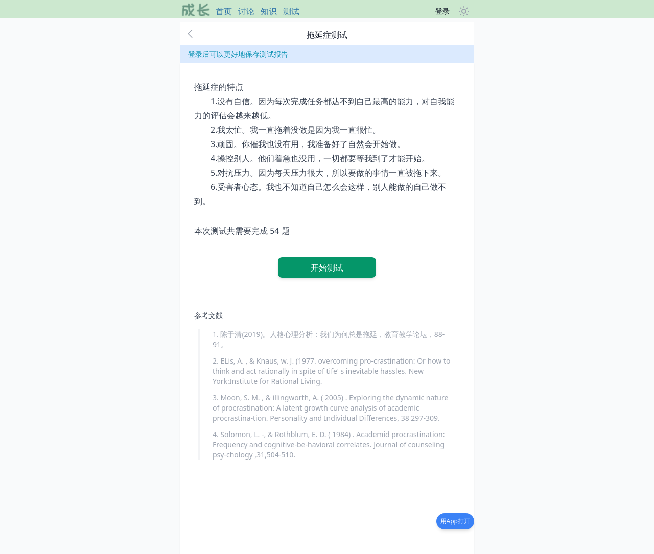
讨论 (246, 11)
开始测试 (327, 267)
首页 (224, 11)
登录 (442, 11)
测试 (291, 11)
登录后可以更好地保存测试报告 (238, 54)
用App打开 (455, 521)
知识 (269, 11)
